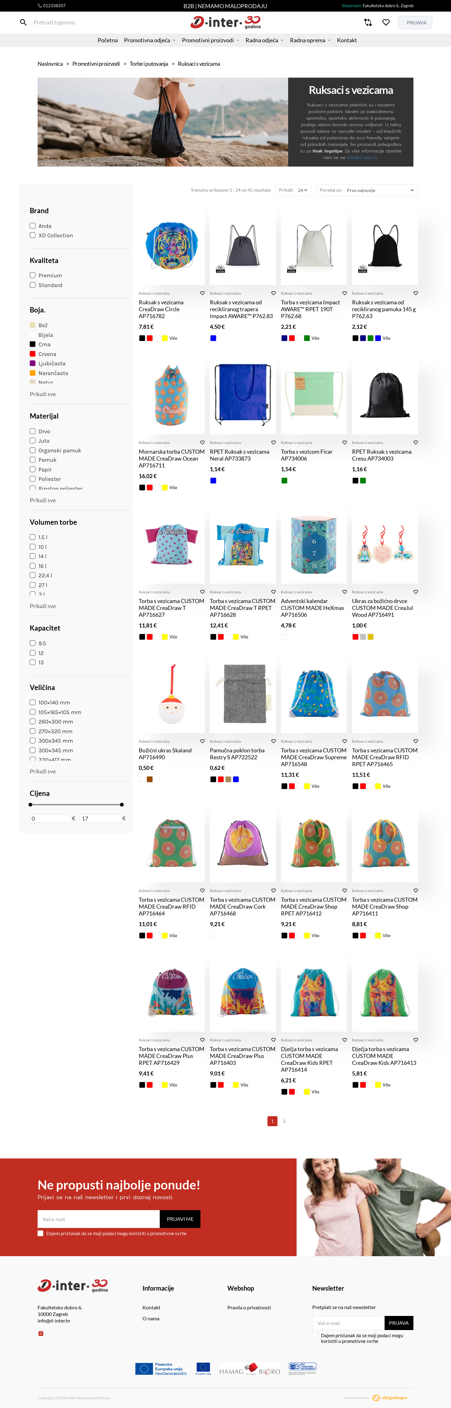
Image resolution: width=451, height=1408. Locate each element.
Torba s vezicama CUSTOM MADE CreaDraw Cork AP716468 (243, 906)
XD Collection (51, 235)
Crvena (43, 354)
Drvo (40, 431)
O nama (151, 1318)
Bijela (41, 335)
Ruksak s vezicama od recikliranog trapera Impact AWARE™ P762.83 (241, 309)
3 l (37, 594)
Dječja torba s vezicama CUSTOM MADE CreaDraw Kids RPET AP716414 (309, 1059)
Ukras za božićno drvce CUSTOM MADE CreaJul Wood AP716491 (382, 607)
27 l (38, 585)
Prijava (398, 1323)
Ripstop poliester (56, 488)
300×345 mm (51, 750)
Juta (39, 440)
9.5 (38, 643)
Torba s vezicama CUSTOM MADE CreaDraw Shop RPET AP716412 (314, 906)
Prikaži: (286, 190)
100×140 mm (50, 702)
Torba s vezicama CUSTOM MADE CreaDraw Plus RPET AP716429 (172, 1055)
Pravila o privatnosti (249, 1307)
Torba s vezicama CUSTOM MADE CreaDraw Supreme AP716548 (314, 757)
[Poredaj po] (380, 190)
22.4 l (41, 575)
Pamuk (43, 459)
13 (37, 662)
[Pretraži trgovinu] (42, 24)
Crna (40, 344)
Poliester (45, 479)
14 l (38, 556)
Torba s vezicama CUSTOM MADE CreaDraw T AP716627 (172, 607)
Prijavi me (180, 1219)
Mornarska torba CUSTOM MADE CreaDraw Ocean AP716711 (172, 458)
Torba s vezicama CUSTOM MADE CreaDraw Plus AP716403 (243, 1055)
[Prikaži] (302, 190)
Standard (46, 285)
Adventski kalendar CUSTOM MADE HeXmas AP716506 (312, 607)
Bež (39, 325)
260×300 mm (51, 721)
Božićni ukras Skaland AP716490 (165, 754)
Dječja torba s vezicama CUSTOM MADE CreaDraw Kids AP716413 (384, 1055)
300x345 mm (51, 740)
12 (37, 653)
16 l (38, 566)
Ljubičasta (47, 363)
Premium (46, 275)
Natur (41, 382)
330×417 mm (50, 759)
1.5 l (39, 537)
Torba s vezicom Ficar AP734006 (307, 455)
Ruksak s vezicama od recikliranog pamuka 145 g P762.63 (384, 309)
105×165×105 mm (55, 712)
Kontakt (356, 45)
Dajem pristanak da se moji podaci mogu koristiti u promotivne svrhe (112, 1233)
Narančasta (49, 373)
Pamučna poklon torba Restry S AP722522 (237, 754)
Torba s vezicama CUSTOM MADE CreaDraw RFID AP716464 (172, 906)
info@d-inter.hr (362, 157)
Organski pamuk (55, 450)
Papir (41, 469)
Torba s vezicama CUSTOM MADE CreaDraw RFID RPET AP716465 (385, 757)
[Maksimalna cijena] (100, 818)
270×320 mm (51, 731)
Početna (99, 45)
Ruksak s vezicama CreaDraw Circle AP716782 (161, 309)
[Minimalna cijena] (50, 818)
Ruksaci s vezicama (154, 293)
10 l (38, 547)
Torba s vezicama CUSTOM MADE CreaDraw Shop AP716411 (385, 906)
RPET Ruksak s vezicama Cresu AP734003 (382, 455)
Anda (41, 226)
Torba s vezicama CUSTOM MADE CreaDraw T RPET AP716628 (243, 607)
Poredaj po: (331, 190)
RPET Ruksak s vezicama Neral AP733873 (239, 455)
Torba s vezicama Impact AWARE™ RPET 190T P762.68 (310, 309)
